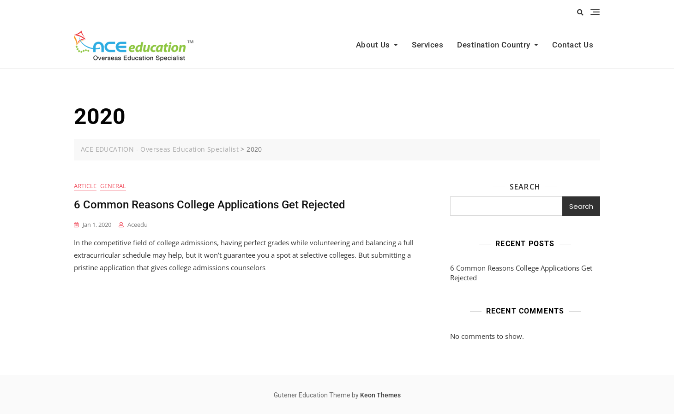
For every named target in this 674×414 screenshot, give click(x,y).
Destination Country (493, 44)
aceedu (137, 224)
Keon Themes (380, 395)
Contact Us (572, 44)
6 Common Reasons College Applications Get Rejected (209, 204)
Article (85, 186)
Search (525, 187)
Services (427, 44)
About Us (373, 44)
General (113, 186)
